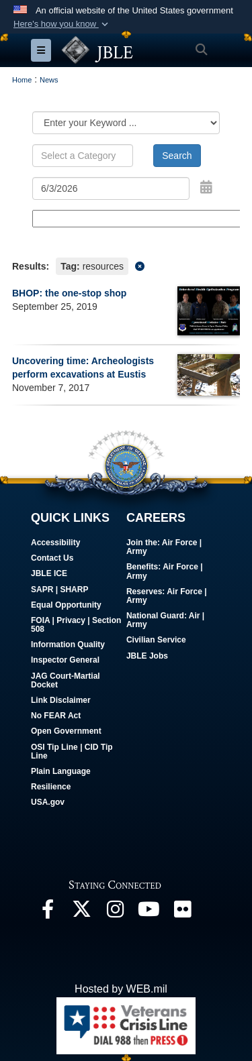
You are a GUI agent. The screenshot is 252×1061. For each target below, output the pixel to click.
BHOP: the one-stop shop (69, 293)
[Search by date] (111, 188)
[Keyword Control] (82, 155)
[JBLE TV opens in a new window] (148, 912)
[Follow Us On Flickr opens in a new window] (182, 912)
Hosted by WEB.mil (121, 989)
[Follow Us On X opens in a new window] (81, 912)
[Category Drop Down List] (126, 122)
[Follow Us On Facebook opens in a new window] (48, 912)
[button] (62, 24)
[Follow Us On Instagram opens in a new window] (115, 912)
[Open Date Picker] (206, 187)
